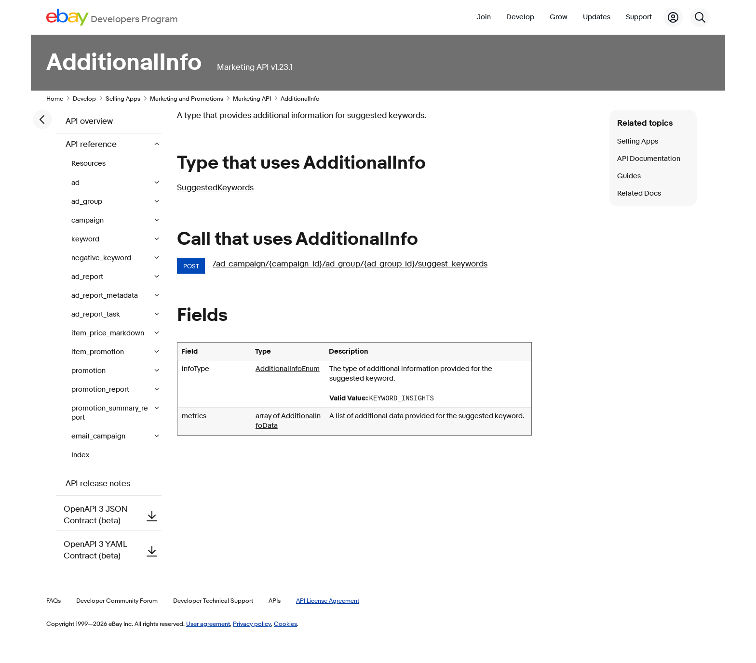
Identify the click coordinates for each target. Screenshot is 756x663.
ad (76, 182)
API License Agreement (327, 600)
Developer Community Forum (117, 600)
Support (639, 17)
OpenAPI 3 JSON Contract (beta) (113, 515)
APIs (275, 600)
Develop (520, 17)
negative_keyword (102, 258)
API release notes (98, 483)
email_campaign (99, 436)
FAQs (53, 600)
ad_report (88, 276)
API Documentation (648, 158)
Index (80, 455)
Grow (558, 17)
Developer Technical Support (213, 600)
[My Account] (673, 17)
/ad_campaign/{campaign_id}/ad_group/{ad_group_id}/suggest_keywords (350, 264)
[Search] (700, 17)
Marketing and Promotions (186, 98)
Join (484, 17)
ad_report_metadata (105, 295)
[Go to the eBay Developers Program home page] (112, 17)
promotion (89, 370)
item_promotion (98, 352)
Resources (88, 163)
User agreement (208, 623)
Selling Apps (123, 98)
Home (54, 98)
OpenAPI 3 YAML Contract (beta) (113, 550)
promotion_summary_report (109, 413)
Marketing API (252, 98)
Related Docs (639, 193)
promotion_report (101, 389)
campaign (88, 220)
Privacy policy (252, 623)
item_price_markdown (108, 333)
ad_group (87, 201)
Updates (596, 17)
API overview (89, 121)
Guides (629, 176)
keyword (86, 239)
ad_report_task (96, 314)
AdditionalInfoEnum (288, 368)
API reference (92, 144)
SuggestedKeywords (215, 188)
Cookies (285, 623)
